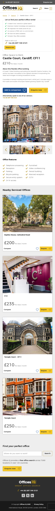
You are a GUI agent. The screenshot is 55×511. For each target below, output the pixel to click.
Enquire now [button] (10, 47)
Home (5, 15)
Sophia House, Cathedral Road (17, 235)
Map (6, 106)
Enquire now (12, 468)
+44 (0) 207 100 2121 (10, 98)
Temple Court (10, 418)
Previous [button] (6, 149)
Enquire (46, 248)
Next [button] (49, 149)
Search (13, 15)
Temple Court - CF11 (12, 357)
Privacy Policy (38, 504)
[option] (27, 123)
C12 (5, 296)
